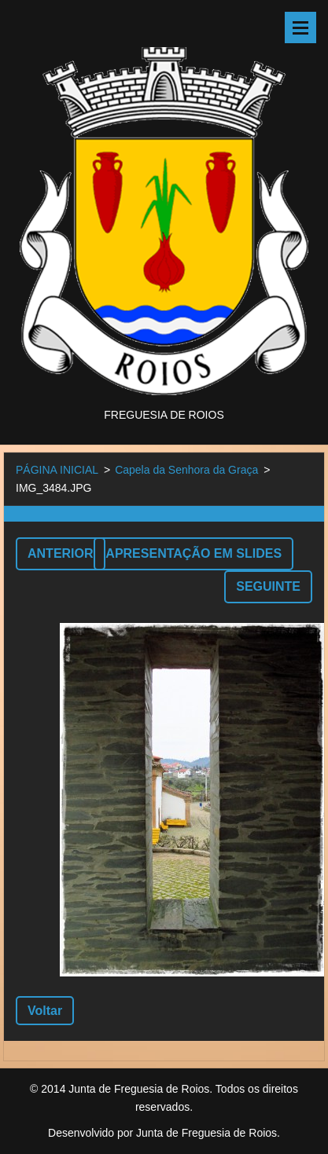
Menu (300, 27)
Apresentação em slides (193, 553)
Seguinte (268, 586)
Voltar (45, 1010)
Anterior (61, 553)
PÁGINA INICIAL (57, 469)
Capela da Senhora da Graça (186, 469)
